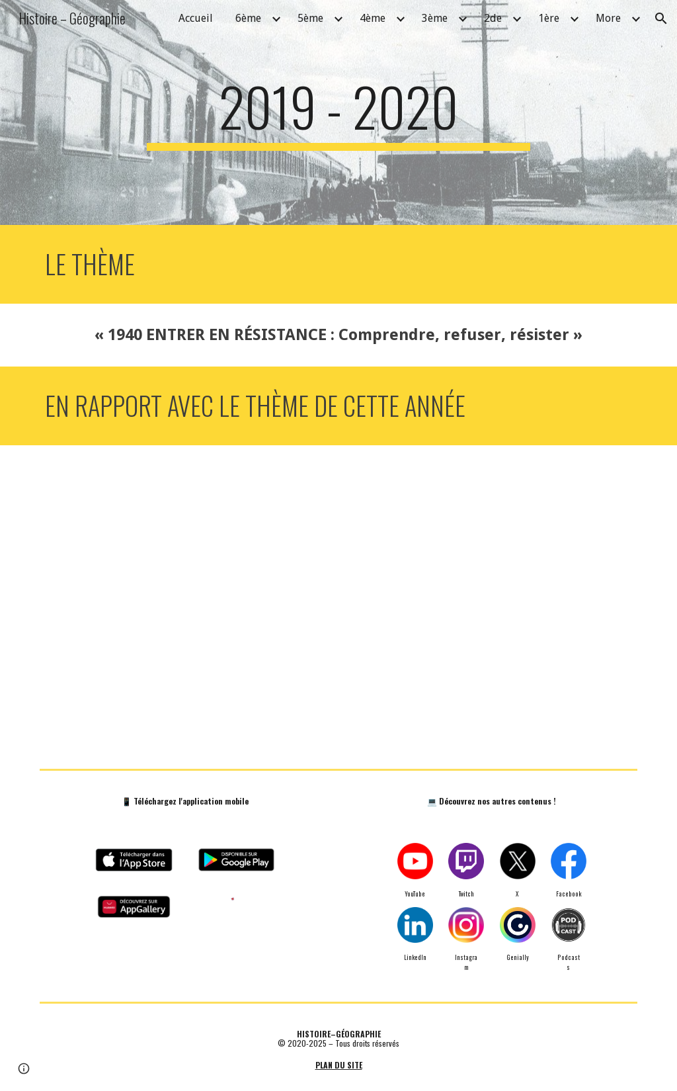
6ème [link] (248, 18)
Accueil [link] (196, 18)
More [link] (608, 18)
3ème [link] (435, 18)
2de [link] (493, 18)
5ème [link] (310, 18)
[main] (338, 112)
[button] (661, 18)
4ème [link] (372, 18)
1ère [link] (548, 18)
